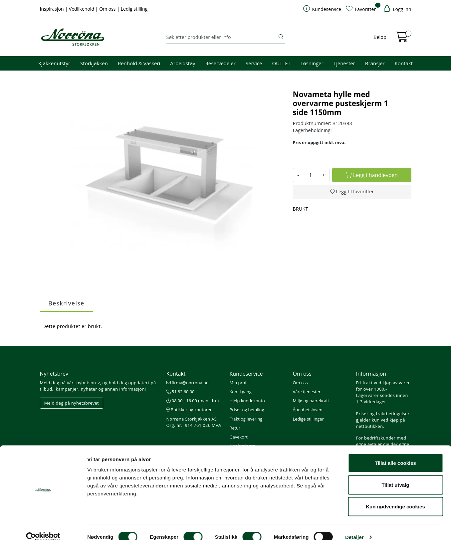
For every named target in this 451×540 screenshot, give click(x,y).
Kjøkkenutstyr (54, 63)
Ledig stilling (134, 9)
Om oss (108, 9)
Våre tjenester (307, 392)
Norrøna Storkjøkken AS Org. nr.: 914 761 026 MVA (193, 422)
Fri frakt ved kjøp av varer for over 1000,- (383, 386)
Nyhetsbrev (54, 373)
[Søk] (221, 37)
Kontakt (404, 63)
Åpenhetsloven (308, 410)
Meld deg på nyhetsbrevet (71, 403)
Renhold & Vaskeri (139, 63)
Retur (235, 428)
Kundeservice (246, 373)
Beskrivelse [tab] (66, 303)
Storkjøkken (94, 63)
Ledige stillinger (308, 419)
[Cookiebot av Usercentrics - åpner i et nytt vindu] (43, 527)
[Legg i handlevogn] (371, 175)
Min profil (239, 383)
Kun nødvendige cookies (395, 496)
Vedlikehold (82, 9)
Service (254, 63)
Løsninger (312, 63)
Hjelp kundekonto (247, 401)
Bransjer (375, 63)
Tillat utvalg (395, 474)
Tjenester (344, 63)
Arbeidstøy (182, 63)
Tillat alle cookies (395, 452)
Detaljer (354, 527)
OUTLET (281, 63)
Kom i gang (241, 392)
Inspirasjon (52, 9)
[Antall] (310, 175)
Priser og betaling (247, 410)
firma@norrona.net (188, 383)
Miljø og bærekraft (311, 401)
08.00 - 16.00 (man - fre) (192, 401)
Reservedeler (220, 63)
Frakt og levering (246, 419)
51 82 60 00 (180, 392)
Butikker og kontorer (189, 410)
